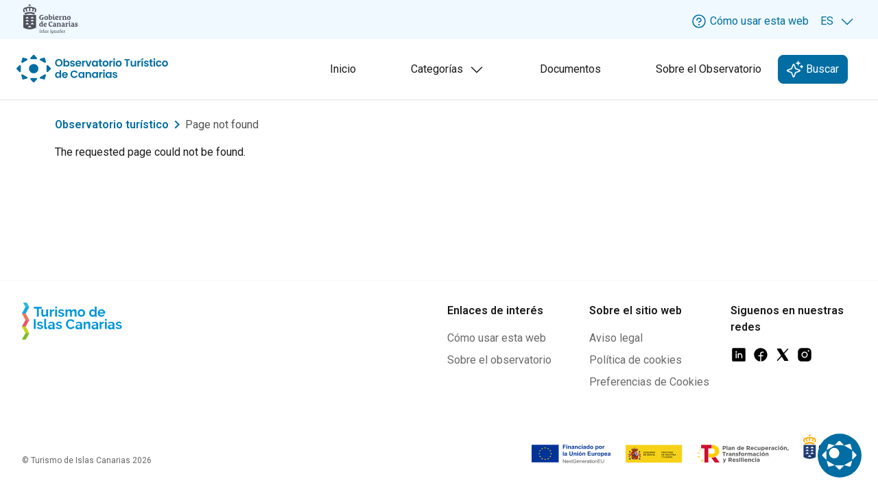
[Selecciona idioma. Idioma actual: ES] (838, 21)
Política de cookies (635, 359)
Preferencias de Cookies (649, 381)
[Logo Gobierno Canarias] (50, 18)
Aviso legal (616, 337)
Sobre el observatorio (499, 359)
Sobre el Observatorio (708, 68)
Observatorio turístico (112, 124)
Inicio (343, 68)
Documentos (570, 68)
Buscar (821, 68)
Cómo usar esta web (496, 337)
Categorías (450, 71)
